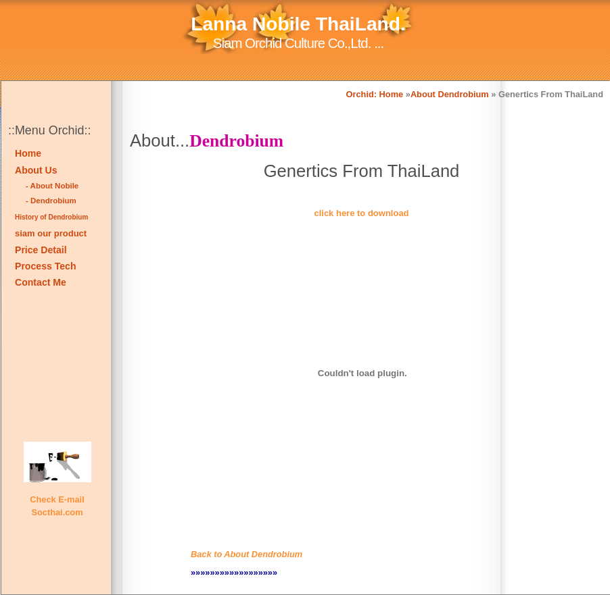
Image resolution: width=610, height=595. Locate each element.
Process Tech (45, 266)
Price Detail (41, 249)
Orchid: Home (375, 94)
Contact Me (40, 282)
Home (28, 153)
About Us (36, 170)
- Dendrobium (51, 201)
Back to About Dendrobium (246, 554)
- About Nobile (52, 186)
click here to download (361, 213)
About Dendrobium (449, 94)
